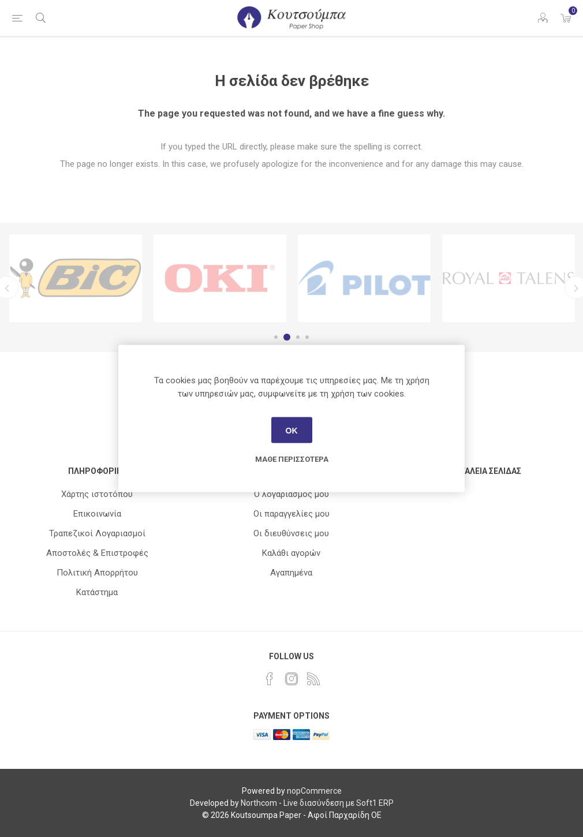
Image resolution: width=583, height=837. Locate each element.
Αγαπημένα (291, 572)
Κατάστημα (97, 592)
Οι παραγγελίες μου (291, 514)
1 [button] (277, 337)
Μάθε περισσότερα (291, 459)
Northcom (259, 803)
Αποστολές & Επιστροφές (97, 553)
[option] (75, 278)
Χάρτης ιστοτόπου (97, 494)
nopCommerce (314, 790)
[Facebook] (269, 679)
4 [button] (307, 337)
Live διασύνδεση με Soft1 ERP (338, 803)
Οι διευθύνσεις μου (291, 533)
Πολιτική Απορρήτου (97, 572)
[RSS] (313, 679)
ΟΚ (292, 430)
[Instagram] (291, 679)
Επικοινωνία (97, 514)
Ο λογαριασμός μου (291, 494)
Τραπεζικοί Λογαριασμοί (97, 533)
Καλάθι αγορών (291, 553)
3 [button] (298, 337)
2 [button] (288, 337)
